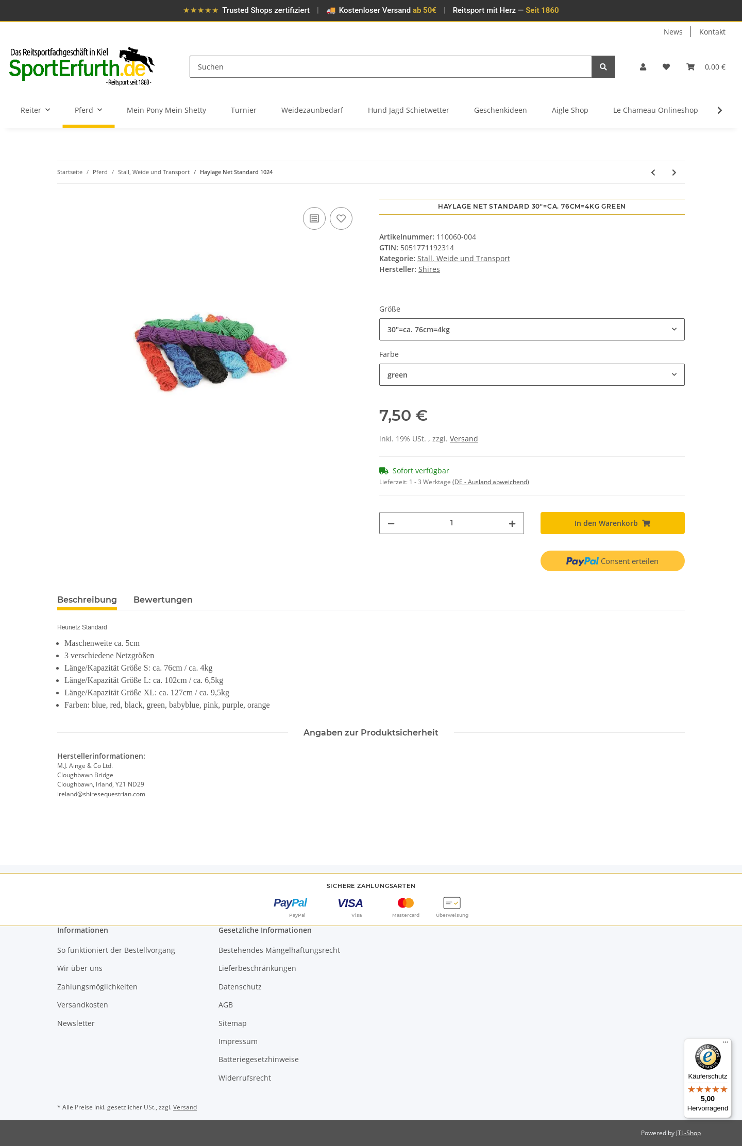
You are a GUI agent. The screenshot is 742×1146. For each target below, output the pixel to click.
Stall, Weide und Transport (463, 258)
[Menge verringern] (391, 523)
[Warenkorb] (706, 66)
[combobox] (532, 329)
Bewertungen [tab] (163, 600)
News (673, 32)
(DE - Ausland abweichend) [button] (490, 481)
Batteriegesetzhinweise (258, 1059)
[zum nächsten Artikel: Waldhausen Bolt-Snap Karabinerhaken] (674, 172)
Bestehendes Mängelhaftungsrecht (279, 950)
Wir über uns (80, 968)
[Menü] (725, 1044)
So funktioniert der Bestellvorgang (116, 950)
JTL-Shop (688, 1132)
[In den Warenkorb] (65, 193)
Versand (464, 438)
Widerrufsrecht (244, 1078)
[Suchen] (391, 67)
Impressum (238, 1041)
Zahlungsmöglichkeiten (97, 986)
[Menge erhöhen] (512, 523)
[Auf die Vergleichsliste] (314, 218)
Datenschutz (240, 986)
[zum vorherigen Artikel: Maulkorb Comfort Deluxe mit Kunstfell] (653, 172)
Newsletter (76, 1023)
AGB (225, 1005)
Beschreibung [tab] (87, 600)
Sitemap (232, 1023)
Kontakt (712, 32)
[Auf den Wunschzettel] (341, 218)
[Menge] (451, 523)
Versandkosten (82, 1005)
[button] (643, 66)
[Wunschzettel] (666, 66)
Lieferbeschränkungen (257, 968)
